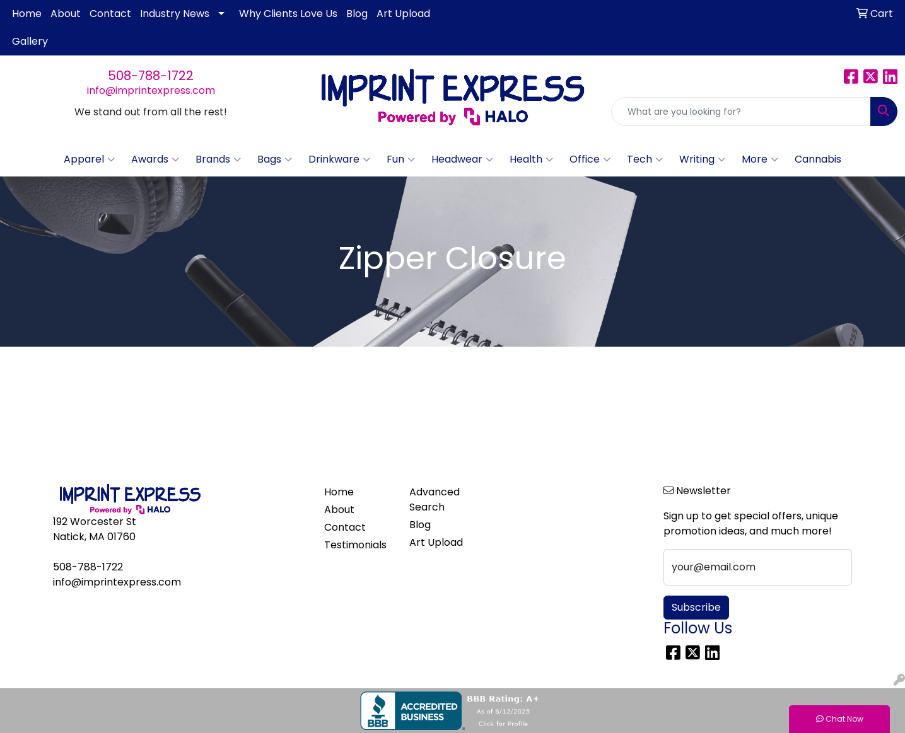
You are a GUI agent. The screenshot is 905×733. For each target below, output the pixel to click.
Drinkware (339, 159)
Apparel (89, 159)
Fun (401, 159)
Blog (357, 13)
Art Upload (403, 13)
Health (531, 159)
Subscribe (696, 607)
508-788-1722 (151, 75)
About (65, 13)
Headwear (462, 159)
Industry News (174, 13)
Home (27, 13)
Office (589, 159)
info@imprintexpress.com (151, 90)
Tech (645, 159)
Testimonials (355, 545)
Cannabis (818, 159)
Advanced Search (434, 499)
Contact (110, 13)
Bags (274, 159)
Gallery (30, 41)
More (760, 159)
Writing (702, 159)
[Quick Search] (741, 111)
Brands (218, 159)
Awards (155, 159)
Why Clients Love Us (288, 13)
